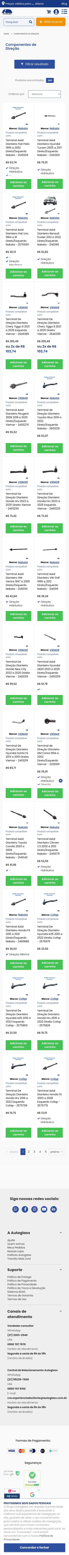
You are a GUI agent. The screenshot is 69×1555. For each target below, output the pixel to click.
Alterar (39, 4)
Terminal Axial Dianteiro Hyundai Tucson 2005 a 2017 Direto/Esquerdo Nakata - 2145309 (49, 147)
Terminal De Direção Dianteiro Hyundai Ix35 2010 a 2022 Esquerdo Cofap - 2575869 (18, 1018)
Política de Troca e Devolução (26, 1288)
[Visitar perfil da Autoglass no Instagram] (34, 1209)
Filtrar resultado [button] (36, 64)
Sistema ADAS (16, 1292)
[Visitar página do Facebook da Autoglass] (25, 1209)
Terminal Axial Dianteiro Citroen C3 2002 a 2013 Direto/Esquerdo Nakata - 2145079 (48, 846)
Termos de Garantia (20, 1295)
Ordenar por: (16, 94)
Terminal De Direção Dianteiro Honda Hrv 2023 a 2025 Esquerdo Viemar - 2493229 (48, 501)
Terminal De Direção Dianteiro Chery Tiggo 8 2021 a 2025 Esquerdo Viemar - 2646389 (18, 326)
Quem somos (16, 1244)
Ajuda (11, 1240)
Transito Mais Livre (19, 1259)
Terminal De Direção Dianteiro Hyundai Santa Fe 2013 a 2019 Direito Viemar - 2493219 (17, 753)
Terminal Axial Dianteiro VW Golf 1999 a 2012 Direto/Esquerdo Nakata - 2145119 (48, 581)
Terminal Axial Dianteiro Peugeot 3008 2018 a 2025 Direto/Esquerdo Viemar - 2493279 (17, 417)
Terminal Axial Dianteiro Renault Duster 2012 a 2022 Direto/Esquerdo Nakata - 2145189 (49, 237)
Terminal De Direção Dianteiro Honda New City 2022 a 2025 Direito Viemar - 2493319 (18, 669)
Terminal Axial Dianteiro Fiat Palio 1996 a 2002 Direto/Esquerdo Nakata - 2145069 (17, 147)
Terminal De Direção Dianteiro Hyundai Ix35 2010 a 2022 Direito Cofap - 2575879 (49, 934)
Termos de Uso (16, 1299)
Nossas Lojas (15, 1251)
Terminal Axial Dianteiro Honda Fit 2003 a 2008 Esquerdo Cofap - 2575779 (49, 1098)
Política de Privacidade (22, 1284)
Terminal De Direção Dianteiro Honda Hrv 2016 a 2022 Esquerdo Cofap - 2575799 (17, 1098)
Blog (64, 4)
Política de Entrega (19, 1277)
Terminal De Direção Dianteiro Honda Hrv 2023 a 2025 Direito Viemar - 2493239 (18, 501)
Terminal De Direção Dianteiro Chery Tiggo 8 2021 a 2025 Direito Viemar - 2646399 (49, 326)
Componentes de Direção (26, 33)
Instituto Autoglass (19, 1255)
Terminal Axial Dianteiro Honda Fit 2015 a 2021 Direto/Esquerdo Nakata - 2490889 (18, 934)
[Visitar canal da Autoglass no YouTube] (44, 1209)
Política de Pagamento (22, 1281)
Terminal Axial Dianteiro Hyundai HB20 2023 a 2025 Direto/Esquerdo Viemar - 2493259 (48, 669)
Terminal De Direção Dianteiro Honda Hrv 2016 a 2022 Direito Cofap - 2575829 (49, 1018)
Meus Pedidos (16, 1247)
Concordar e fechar (34, 1547)
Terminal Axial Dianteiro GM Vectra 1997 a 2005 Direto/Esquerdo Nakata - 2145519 (18, 581)
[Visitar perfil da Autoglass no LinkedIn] (53, 1209)
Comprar (18, 184)
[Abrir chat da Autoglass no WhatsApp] (15, 1209)
